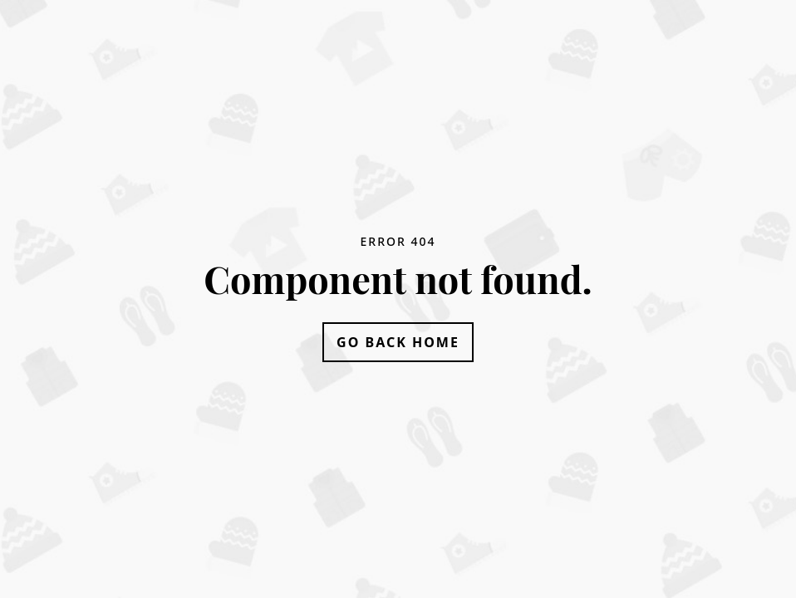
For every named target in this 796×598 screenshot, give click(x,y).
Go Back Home (398, 342)
